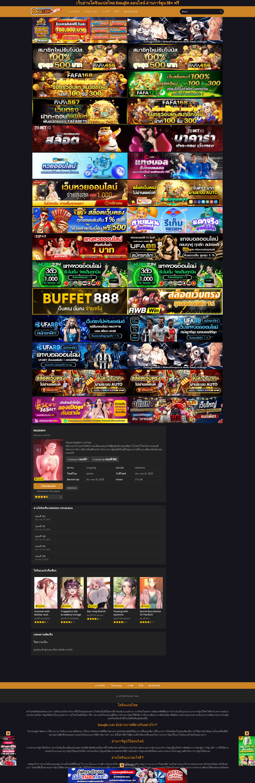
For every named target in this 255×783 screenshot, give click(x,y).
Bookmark (154, 685)
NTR (141, 685)
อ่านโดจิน (100, 685)
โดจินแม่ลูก (116, 685)
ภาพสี (130, 685)
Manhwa (71, 487)
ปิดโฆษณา (127, 765)
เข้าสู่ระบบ (46, 649)
